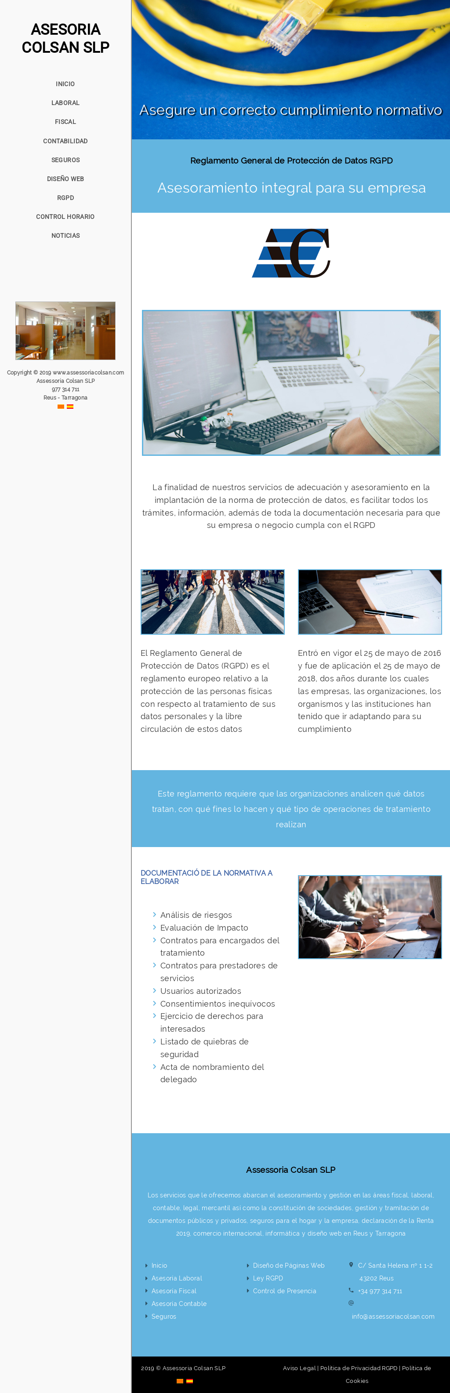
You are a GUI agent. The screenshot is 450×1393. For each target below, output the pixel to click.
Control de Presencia (284, 1291)
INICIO (65, 83)
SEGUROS (65, 160)
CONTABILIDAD (65, 141)
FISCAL (65, 121)
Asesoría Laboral (177, 1278)
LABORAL (65, 102)
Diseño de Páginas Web (289, 1265)
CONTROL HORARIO (65, 216)
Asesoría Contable (179, 1303)
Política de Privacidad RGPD (359, 1368)
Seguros (164, 1316)
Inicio (159, 1265)
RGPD (65, 197)
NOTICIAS (65, 235)
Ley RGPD (268, 1278)
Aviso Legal (299, 1368)
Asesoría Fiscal (174, 1291)
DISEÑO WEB (65, 178)
